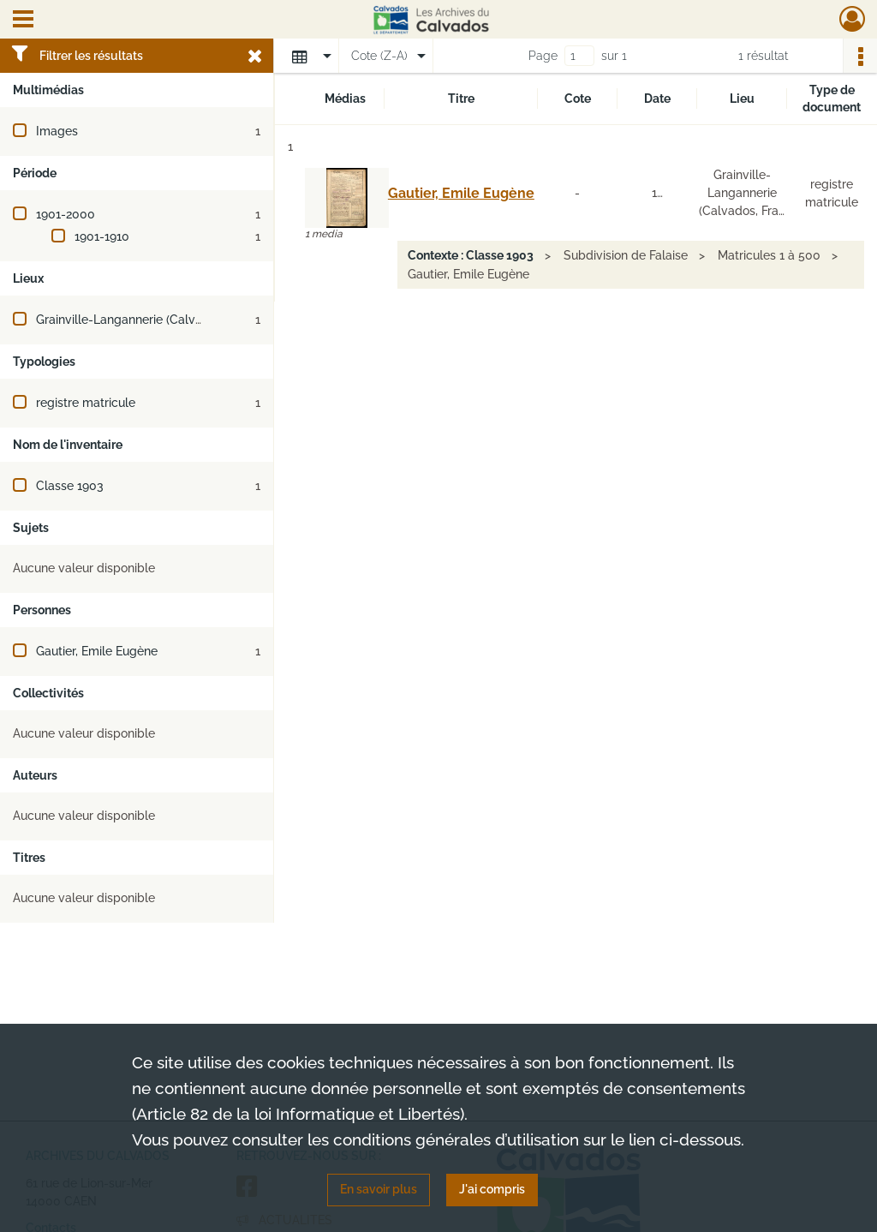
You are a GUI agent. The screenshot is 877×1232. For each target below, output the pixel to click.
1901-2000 (65, 214)
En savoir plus (378, 1189)
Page (543, 56)
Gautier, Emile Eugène (97, 651)
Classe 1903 (70, 486)
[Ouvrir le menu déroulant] (23, 20)
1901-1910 (102, 236)
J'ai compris (492, 1189)
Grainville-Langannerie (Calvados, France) (153, 319)
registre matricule (85, 403)
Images (57, 131)
